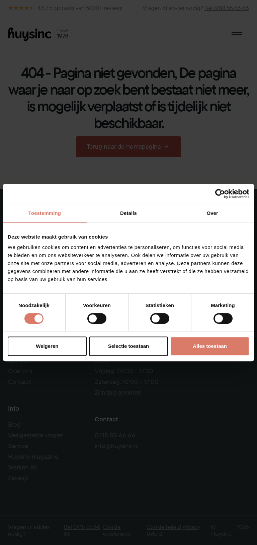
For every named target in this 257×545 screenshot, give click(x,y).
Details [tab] (128, 213)
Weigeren (47, 346)
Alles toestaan (210, 346)
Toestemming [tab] (44, 213)
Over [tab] (212, 213)
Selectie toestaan (128, 346)
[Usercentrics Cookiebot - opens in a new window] (220, 194)
